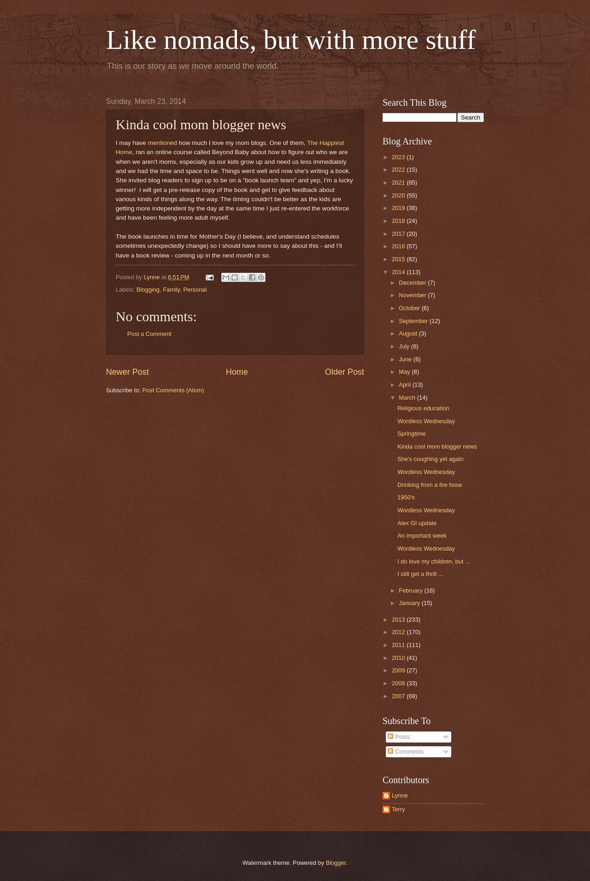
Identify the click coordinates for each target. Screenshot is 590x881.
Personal (195, 289)
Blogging (147, 289)
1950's (406, 497)
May (405, 371)
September (414, 321)
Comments (406, 751)
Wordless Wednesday (426, 421)
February (411, 590)
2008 (399, 683)
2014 (399, 272)
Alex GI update (417, 523)
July (405, 346)
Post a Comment (149, 333)
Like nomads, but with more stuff (291, 39)
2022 (399, 169)
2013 (399, 619)
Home (237, 372)
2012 (399, 632)
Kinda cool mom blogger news (437, 446)
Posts (399, 736)
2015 (399, 259)
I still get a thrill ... (420, 573)
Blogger (336, 862)
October (410, 308)
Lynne (400, 795)
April (405, 384)
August (409, 333)
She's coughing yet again (430, 458)
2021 (399, 182)
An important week (422, 535)
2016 (399, 246)
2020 (399, 195)
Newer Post (127, 372)
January (410, 602)
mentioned (162, 142)
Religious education (423, 408)
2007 (399, 696)
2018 (399, 220)
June (406, 359)
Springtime (411, 433)
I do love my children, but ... (433, 561)
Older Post (344, 372)
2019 (399, 207)
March (408, 397)
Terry (398, 809)
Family (171, 289)
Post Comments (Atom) (173, 390)
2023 (399, 157)
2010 (399, 657)
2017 (399, 233)
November (413, 295)
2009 (399, 670)
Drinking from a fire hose (429, 484)
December (413, 282)
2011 (399, 644)
